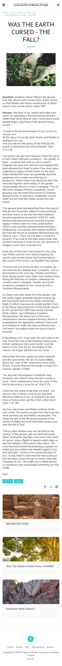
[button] (3, 4)
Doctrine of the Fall (27, 12)
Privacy (30, 659)
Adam (19, 481)
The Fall (8, 481)
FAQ (13, 12)
